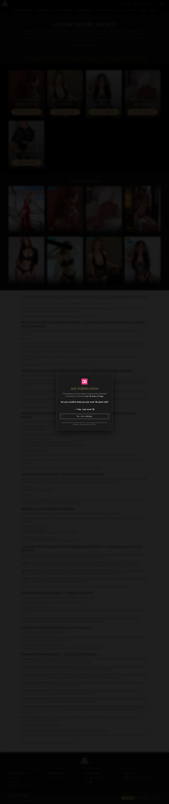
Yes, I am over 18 (84, 409)
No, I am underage (84, 416)
